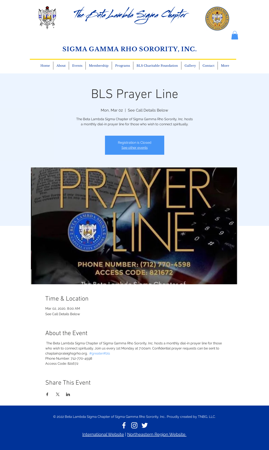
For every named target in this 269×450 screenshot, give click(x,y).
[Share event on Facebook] (47, 394)
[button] (208, 66)
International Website (103, 434)
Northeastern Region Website (156, 434)
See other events (134, 148)
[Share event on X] (58, 394)
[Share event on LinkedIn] (68, 394)
